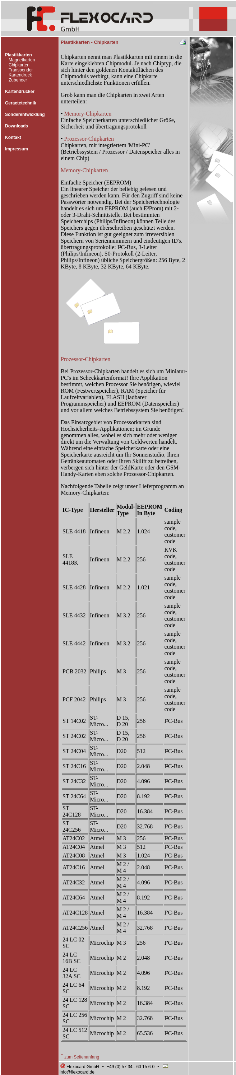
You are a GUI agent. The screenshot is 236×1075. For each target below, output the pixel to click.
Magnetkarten (22, 59)
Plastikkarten (18, 54)
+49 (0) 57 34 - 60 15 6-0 (130, 1066)
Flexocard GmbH (79, 1066)
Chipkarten (19, 64)
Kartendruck (20, 75)
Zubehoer (18, 80)
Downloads (16, 125)
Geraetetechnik (20, 103)
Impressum (16, 148)
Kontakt (13, 137)
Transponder (21, 70)
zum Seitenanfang (80, 1057)
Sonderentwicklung (25, 114)
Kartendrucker (19, 91)
